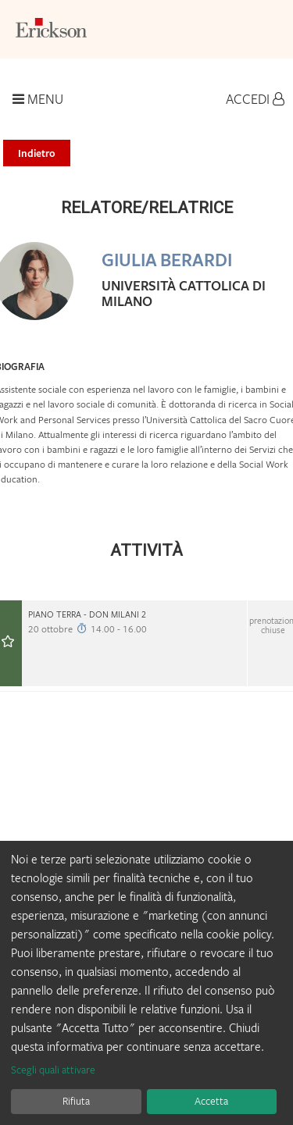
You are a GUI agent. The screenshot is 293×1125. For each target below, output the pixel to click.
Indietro (36, 153)
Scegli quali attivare (53, 1070)
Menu (38, 99)
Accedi (255, 99)
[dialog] (146, 983)
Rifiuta (76, 1101)
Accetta (211, 1101)
